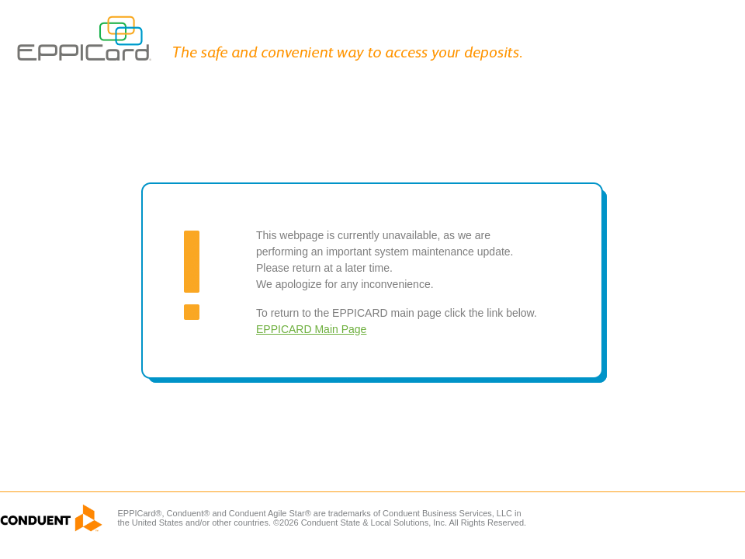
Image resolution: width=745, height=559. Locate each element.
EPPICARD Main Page (311, 329)
